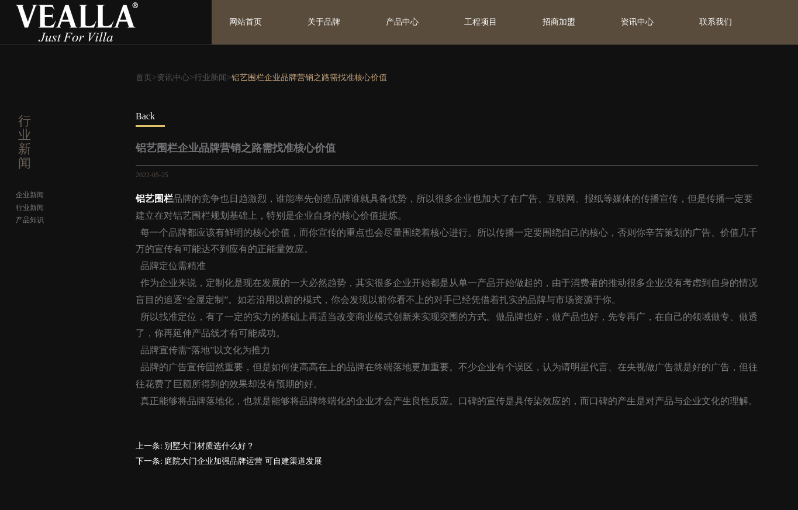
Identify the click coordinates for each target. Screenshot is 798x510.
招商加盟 (559, 22)
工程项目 (480, 22)
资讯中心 (637, 22)
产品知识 (30, 220)
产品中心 (402, 22)
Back (145, 116)
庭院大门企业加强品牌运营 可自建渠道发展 (243, 461)
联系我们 (715, 22)
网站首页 (245, 22)
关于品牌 (324, 22)
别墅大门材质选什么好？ (209, 446)
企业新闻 (30, 195)
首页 (144, 77)
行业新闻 (210, 77)
